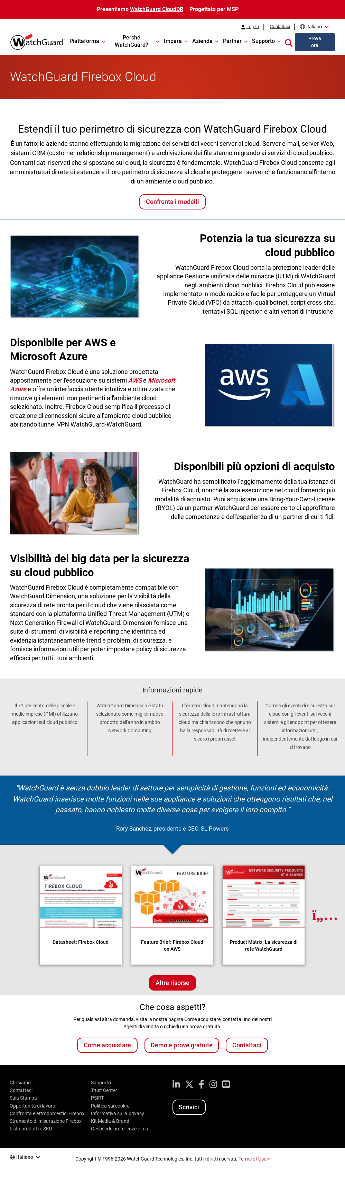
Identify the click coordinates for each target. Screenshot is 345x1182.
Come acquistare (107, 1045)
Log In (252, 27)
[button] (288, 42)
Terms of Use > (254, 1159)
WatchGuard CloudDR (156, 9)
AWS (135, 380)
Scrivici (189, 1107)
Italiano (314, 26)
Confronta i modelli (172, 201)
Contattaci (280, 27)
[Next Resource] (325, 915)
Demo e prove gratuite (181, 1045)
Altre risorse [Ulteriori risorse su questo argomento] (172, 982)
